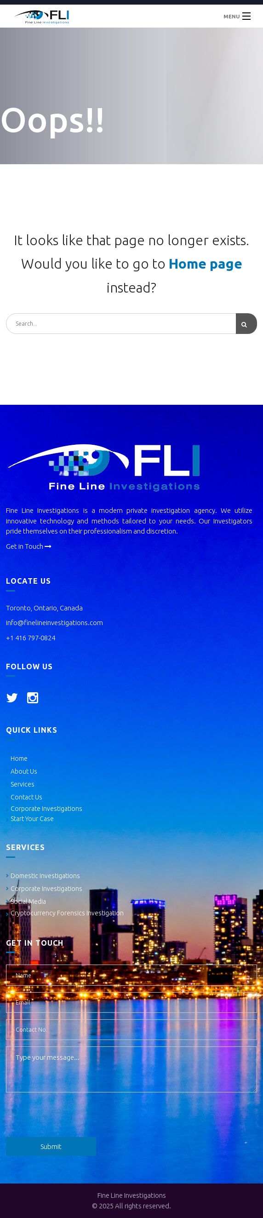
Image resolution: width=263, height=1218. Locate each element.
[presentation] (76, 1117)
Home (19, 758)
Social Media (28, 901)
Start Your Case (32, 818)
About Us (24, 771)
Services (22, 784)
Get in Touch (28, 546)
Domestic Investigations (45, 875)
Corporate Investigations (46, 808)
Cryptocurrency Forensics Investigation (67, 913)
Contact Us (26, 797)
